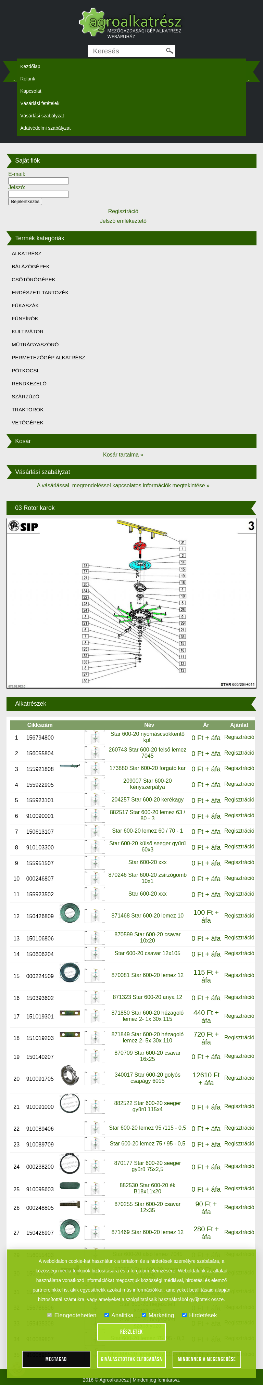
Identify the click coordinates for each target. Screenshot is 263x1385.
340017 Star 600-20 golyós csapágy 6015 (147, 1078)
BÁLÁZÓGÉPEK (31, 266)
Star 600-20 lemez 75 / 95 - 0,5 (148, 1143)
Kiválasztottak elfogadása (131, 1359)
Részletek (131, 1332)
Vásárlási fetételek (39, 103)
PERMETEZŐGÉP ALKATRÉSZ (48, 357)
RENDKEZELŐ (29, 383)
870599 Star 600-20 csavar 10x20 (147, 938)
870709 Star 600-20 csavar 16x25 (147, 1056)
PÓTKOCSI (25, 370)
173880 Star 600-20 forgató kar (148, 768)
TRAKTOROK (27, 409)
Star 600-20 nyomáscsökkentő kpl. (148, 737)
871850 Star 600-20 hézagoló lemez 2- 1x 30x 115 (147, 1016)
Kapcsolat (30, 91)
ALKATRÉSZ (26, 253)
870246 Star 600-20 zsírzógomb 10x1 (148, 878)
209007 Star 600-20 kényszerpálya (147, 784)
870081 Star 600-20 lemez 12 (147, 975)
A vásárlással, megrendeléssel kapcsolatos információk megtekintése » (123, 485)
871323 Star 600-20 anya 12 (147, 997)
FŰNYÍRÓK (25, 318)
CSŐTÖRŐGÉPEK (33, 279)
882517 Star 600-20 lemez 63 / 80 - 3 (147, 815)
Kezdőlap (30, 66)
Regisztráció (239, 737)
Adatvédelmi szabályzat (45, 128)
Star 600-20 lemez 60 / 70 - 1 (147, 831)
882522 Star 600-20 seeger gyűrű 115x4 (147, 1106)
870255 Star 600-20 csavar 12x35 (147, 1207)
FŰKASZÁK (25, 305)
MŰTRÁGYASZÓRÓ (35, 344)
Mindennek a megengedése (207, 1359)
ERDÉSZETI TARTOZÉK (40, 292)
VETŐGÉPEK (27, 422)
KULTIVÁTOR (27, 331)
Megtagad (56, 1359)
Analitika (118, 1315)
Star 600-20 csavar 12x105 (147, 953)
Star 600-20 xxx (147, 862)
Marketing (158, 1315)
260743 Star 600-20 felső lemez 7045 (147, 753)
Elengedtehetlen (71, 1315)
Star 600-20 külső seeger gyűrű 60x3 (147, 846)
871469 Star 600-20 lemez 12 (147, 1232)
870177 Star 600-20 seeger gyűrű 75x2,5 (147, 1166)
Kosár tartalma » (123, 455)
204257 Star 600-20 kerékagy (147, 800)
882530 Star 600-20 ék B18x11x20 (147, 1188)
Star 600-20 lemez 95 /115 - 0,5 (147, 1128)
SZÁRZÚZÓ (25, 396)
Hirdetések (199, 1315)
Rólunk (27, 78)
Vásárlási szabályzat (42, 115)
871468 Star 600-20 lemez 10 (147, 916)
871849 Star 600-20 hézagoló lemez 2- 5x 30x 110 (147, 1037)
